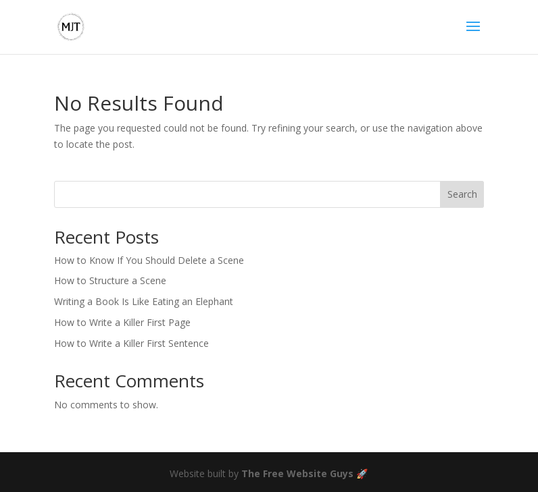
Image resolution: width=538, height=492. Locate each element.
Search (462, 194)
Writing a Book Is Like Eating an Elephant (143, 301)
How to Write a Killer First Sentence (131, 343)
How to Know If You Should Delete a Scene (149, 260)
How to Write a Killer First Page (122, 322)
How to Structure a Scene (110, 280)
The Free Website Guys (297, 473)
